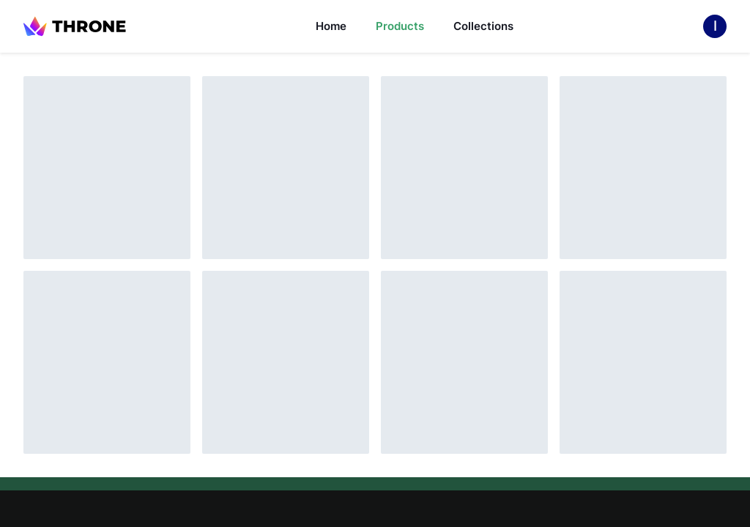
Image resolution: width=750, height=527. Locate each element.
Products (400, 26)
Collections (483, 26)
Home (331, 26)
